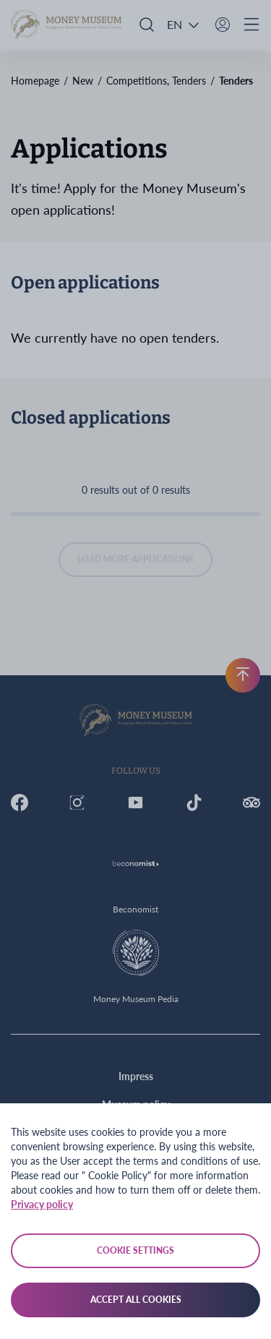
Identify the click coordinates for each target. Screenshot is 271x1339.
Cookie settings (135, 1250)
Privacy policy (42, 1204)
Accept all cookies (135, 1299)
